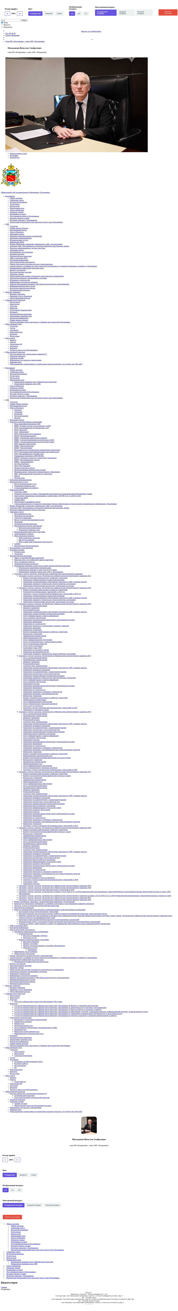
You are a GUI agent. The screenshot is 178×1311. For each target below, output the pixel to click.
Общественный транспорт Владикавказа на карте (33, 1106)
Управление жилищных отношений (36, 670)
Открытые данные (17, 212)
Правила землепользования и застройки (34, 940)
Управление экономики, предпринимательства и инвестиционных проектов (51, 750)
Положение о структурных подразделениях (30, 1020)
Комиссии (13, 308)
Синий (59, 13)
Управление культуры (31, 684)
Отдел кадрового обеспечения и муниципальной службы (35, 1028)
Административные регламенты (26, 488)
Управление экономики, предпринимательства (40, 694)
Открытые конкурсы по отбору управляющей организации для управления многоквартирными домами (53, 494)
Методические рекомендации (30, 528)
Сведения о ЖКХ (20, 492)
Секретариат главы (30, 882)
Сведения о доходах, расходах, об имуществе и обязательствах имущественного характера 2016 (55, 712)
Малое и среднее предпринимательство (29, 520)
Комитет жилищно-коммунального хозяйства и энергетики (45, 578)
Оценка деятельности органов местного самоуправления (31, 264)
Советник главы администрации (35, 666)
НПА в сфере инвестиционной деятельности (35, 542)
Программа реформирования (21, 238)
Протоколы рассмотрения (24, 516)
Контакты (13, 334)
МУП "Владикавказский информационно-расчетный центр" (37, 452)
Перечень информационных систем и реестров (27, 248)
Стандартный (35, 13)
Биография (14, 155)
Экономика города (17, 250)
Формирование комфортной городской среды (27, 268)
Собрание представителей (15, 300)
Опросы (13, 342)
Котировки (18, 414)
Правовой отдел (20, 1030)
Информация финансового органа (22, 286)
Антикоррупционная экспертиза (26, 564)
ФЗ (15, 1068)
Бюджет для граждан (17, 270)
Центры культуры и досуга (24, 468)
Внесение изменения (31, 942)
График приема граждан (19, 228)
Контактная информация (19, 260)
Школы (17, 476)
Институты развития (26, 540)
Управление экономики (32, 628)
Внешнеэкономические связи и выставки (29, 532)
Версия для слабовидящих (91, 31)
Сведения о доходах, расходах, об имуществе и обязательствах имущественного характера (48, 574)
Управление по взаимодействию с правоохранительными (44, 672)
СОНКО (17, 544)
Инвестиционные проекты (24, 536)
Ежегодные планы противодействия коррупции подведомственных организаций (49, 920)
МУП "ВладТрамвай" (22, 466)
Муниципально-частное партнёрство (28, 526)
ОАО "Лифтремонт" (21, 432)
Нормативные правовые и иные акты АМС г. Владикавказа (41, 572)
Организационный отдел (23, 1026)
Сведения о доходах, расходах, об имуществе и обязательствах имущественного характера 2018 (55, 828)
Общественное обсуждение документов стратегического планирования (37, 276)
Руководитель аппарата (23, 1022)
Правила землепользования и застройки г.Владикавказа (44, 946)
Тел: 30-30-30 (10, 33)
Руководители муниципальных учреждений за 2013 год (44, 592)
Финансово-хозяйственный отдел (26, 1032)
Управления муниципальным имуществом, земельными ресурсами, (48, 586)
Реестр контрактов (21, 416)
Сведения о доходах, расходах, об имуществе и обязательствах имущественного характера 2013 (55, 588)
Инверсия (48, 13)
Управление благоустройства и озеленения (39, 734)
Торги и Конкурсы (17, 232)
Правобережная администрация (35, 606)
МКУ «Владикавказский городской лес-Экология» (33, 474)
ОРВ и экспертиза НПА (19, 258)
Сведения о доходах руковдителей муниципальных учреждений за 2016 (50, 770)
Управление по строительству (34, 624)
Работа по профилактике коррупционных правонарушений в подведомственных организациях (49, 910)
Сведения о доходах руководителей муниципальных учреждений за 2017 (50, 826)
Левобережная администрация (34, 636)
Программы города (17, 234)
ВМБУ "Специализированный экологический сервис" (34, 442)
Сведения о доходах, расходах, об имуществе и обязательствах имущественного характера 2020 (55, 888)
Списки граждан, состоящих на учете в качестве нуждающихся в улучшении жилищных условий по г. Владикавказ (53, 266)
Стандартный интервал (102, 12)
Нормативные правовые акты (21, 316)
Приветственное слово (18, 153)
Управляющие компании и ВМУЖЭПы (29, 456)
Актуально (14, 346)
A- (7, 13)
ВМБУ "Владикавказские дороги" (27, 460)
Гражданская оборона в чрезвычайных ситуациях (28, 278)
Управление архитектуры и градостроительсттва (41, 674)
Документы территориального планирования (31, 932)
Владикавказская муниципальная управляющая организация (37, 450)
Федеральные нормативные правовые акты (35, 568)
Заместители (14, 304)
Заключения (32, 950)
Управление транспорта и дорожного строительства (42, 692)
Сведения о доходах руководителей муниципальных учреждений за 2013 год (52, 594)
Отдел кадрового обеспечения (34, 618)
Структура (14, 226)
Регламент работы (21, 1064)
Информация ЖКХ (17, 242)
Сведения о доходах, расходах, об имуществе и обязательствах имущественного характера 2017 (55, 772)
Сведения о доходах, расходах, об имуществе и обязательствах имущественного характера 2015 (55, 656)
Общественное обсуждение (24, 954)
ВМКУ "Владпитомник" (23, 448)
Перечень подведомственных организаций (26, 236)
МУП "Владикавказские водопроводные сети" (31, 428)
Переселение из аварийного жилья (27, 502)
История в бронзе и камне (19, 218)
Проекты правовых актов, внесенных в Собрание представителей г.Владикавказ (40, 322)
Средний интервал (122, 12)
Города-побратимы (17, 210)
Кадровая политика (17, 254)
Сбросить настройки (168, 12)
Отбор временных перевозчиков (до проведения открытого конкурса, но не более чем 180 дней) (46, 364)
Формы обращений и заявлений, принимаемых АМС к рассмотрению (36, 244)
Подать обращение (12, 35)
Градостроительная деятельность (22, 262)
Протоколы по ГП (30, 938)
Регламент (13, 312)
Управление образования (32, 622)
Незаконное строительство (20, 280)
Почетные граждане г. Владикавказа (23, 220)
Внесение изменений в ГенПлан (35, 936)
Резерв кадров (19, 552)
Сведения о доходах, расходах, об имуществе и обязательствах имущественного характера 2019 (55, 886)
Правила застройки (30, 944)
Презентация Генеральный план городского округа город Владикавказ (36, 222)
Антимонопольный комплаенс (25, 524)
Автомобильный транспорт (24, 1096)
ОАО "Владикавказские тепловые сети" (29, 454)
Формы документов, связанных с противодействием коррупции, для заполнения (44, 902)
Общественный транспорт (15, 352)
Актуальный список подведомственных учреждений (38, 912)
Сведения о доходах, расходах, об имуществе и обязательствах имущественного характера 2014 (55, 604)
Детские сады (19, 478)
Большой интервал (140, 12)
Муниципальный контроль (20, 290)
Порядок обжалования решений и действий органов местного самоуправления (39, 284)
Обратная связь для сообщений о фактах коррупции (33, 560)
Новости (13, 340)
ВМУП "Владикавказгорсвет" (25, 436)
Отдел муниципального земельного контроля (40, 704)
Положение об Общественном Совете (28, 1062)
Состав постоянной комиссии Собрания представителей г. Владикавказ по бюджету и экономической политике (56, 1006)
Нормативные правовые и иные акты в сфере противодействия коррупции (42, 566)
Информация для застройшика (25, 952)
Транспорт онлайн (17, 358)
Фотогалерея (14, 336)
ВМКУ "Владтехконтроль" (24, 446)
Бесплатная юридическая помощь (22, 288)
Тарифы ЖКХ (19, 500)
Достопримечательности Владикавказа (24, 216)
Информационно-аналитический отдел (37, 756)
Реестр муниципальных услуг (25, 484)
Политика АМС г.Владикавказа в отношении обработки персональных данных (39, 246)
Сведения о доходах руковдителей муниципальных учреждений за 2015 (50, 708)
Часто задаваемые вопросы (24, 562)
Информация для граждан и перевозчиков (25, 360)
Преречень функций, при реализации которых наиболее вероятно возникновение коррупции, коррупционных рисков (63, 914)
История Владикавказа (18, 202)
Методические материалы (24, 908)
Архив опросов (20, 1082)
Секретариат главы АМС (32, 648)
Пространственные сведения (20, 272)
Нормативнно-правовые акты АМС (27, 384)
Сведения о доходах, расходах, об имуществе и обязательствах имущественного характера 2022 (55, 900)
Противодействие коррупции (21, 256)
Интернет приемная (12, 292)
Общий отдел (19, 1024)
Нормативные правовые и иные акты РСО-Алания (38, 570)
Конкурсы (18, 410)
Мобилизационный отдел (32, 638)
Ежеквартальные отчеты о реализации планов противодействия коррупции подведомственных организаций (59, 922)
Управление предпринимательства (36, 652)
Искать (24, 20)
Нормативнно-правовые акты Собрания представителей (35, 382)
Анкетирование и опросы (23, 534)
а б (72, 13)
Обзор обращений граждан (20, 298)
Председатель (15, 302)
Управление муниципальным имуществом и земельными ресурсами (49, 620)
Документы (14, 330)
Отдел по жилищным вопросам (35, 644)
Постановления (20, 1066)
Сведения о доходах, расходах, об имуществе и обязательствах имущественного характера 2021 (55, 898)
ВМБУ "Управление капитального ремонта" (30, 438)
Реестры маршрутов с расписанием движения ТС (28, 354)
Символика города (17, 200)
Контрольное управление (32, 634)
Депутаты (13, 306)
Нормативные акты (17, 208)
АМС (7, 224)
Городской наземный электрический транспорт (32, 1098)
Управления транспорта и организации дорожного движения (46, 626)
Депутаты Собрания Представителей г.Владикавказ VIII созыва (38, 1002)
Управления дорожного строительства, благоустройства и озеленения (49, 584)
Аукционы (18, 412)
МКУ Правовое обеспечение (25, 444)
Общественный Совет (13, 324)
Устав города (14, 204)
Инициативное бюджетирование (26, 546)
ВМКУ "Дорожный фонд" (24, 462)
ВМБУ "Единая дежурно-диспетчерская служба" (32, 426)
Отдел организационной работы (35, 658)
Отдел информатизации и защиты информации (41, 616)
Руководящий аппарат (31, 610)
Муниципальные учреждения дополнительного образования (37, 472)
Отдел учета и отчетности (33, 646)
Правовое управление (31, 608)
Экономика (18, 522)
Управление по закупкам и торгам (36, 650)
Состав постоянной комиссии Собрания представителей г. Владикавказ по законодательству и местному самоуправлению (60, 1008)
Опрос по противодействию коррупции (29, 558)
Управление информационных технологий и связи (42, 808)
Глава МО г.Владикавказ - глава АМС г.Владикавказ (25, 41)
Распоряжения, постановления (21, 252)
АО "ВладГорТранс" (21, 464)
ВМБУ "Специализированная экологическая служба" (34, 440)
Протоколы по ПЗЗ (30, 948)
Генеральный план (26, 934)
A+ (20, 13)
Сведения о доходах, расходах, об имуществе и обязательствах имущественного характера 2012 (55, 576)
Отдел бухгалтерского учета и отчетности (39, 878)
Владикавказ (10, 196)
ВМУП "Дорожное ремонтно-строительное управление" (35, 458)
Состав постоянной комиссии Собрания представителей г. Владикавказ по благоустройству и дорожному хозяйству (58, 1010)
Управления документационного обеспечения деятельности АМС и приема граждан (55, 582)
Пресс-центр (10, 338)
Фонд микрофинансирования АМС (27, 424)
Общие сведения (16, 198)
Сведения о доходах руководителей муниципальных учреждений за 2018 (50, 880)
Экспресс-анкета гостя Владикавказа (24, 350)
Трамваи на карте (20, 1104)
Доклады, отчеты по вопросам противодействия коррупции (36, 906)
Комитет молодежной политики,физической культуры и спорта (47, 758)
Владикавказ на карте (18, 214)
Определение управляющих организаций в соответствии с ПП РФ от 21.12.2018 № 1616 (47, 496)
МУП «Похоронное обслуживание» (27, 434)
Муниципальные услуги (19, 240)
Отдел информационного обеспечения (37, 640)
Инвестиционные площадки (29, 538)
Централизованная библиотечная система (30, 470)
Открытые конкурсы (17, 356)
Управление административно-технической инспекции (44, 580)
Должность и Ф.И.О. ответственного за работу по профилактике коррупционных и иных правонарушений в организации (64, 924)
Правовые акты (15, 362)
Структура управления (22, 518)
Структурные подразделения (20, 310)
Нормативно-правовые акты (24, 486)
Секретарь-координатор (23, 1056)
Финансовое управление (32, 630)
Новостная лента (16, 332)
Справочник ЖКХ (21, 498)
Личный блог (15, 157)
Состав (12, 328)
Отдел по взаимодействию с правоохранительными (42, 642)
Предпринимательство (18, 230)
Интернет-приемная (17, 294)
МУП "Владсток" (20, 430)
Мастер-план (15, 206)
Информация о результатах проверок (24, 282)
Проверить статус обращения (21, 296)
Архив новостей (16, 344)
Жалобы (17, 418)
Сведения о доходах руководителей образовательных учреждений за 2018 (46, 890)
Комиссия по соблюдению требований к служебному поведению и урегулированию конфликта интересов (54, 904)
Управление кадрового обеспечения (36, 810)
